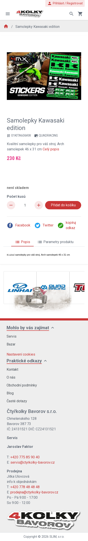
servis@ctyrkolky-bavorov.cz (32, 462)
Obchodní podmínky (22, 385)
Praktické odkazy (24, 360)
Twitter (43, 225)
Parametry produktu (55, 242)
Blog (10, 393)
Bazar (11, 344)
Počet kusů (16, 196)
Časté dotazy (17, 401)
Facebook (18, 225)
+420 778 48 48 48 (25, 487)
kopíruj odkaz (66, 225)
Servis (11, 336)
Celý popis (51, 149)
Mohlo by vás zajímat (28, 327)
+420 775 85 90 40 (25, 457)
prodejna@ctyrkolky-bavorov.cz (34, 492)
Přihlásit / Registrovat (65, 3)
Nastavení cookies (21, 354)
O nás (11, 377)
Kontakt (12, 369)
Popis (22, 242)
